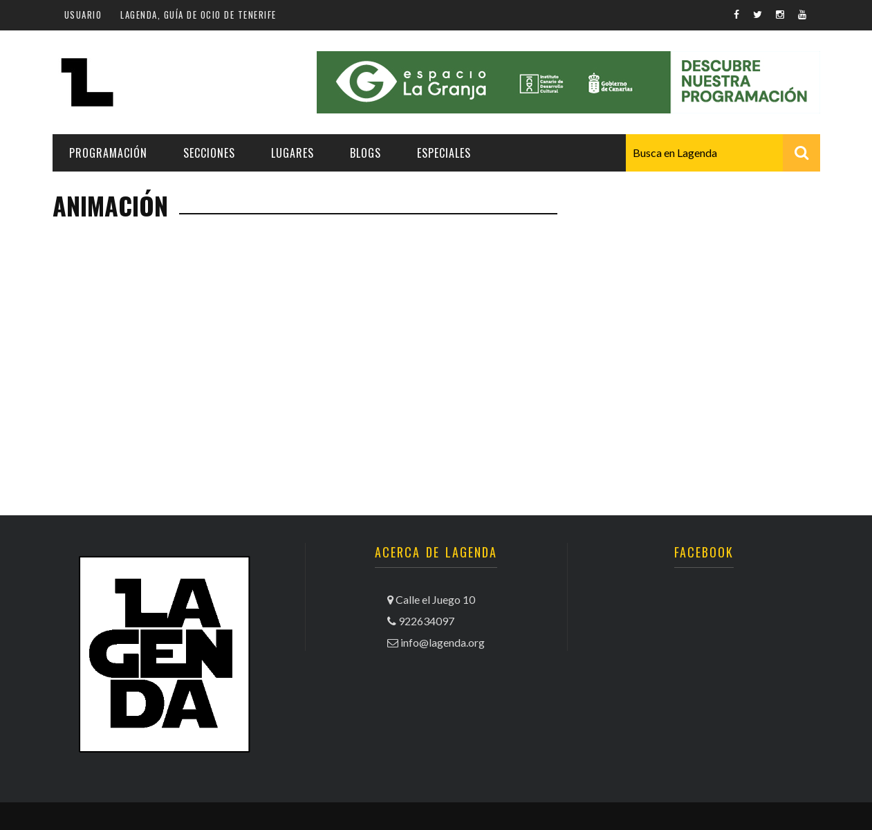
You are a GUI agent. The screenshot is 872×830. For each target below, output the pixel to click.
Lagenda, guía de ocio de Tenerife (198, 14)
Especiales (444, 153)
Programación (108, 153)
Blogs (365, 153)
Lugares (292, 153)
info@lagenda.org (442, 642)
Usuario (83, 14)
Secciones (209, 153)
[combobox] (723, 153)
